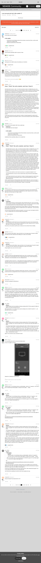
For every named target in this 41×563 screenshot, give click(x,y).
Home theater (15, 9)
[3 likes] (9, 45)
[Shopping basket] (38, 2)
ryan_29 (6, 60)
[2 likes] (9, 64)
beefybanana (7, 33)
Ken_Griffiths (7, 303)
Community (3, 9)
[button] (1, 6)
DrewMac (6, 84)
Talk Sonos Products (9, 9)
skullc (6, 339)
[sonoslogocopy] (20, 2)
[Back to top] (39, 490)
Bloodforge (6, 123)
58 (16, 30)
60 (19, 30)
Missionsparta (7, 279)
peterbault (6, 50)
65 (28, 30)
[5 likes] (9, 55)
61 (21, 30)
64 (26, 30)
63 (24, 30)
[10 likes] (9, 237)
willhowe (6, 188)
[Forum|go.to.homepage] (12, 6)
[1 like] (9, 214)
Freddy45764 (7, 143)
